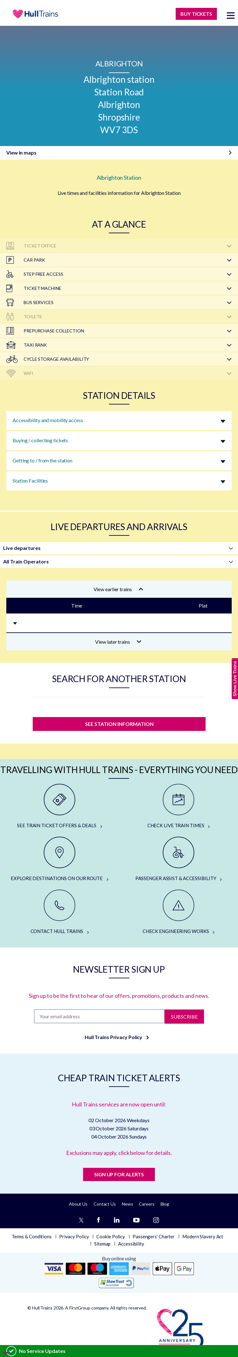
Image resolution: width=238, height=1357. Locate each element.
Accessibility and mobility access (48, 420)
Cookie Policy (110, 1236)
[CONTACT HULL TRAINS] (59, 912)
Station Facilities (30, 480)
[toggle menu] (231, 15)
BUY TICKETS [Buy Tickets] (196, 14)
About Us (78, 1204)
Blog (165, 1204)
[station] (119, 705)
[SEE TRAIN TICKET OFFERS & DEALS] (59, 806)
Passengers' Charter (154, 1236)
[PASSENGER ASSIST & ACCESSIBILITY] (178, 859)
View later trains (118, 642)
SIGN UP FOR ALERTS (119, 1174)
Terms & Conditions (32, 1236)
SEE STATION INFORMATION (119, 724)
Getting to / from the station (42, 460)
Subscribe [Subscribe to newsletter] (184, 1016)
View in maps (21, 152)
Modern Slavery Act (202, 1236)
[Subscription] (99, 1016)
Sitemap (102, 1244)
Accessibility (131, 1244)
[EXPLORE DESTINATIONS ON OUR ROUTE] (59, 859)
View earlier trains (118, 589)
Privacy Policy (74, 1236)
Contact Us (105, 1204)
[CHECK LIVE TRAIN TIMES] (178, 806)
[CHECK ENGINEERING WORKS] (178, 912)
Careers (146, 1204)
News (127, 1204)
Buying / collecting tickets (40, 440)
